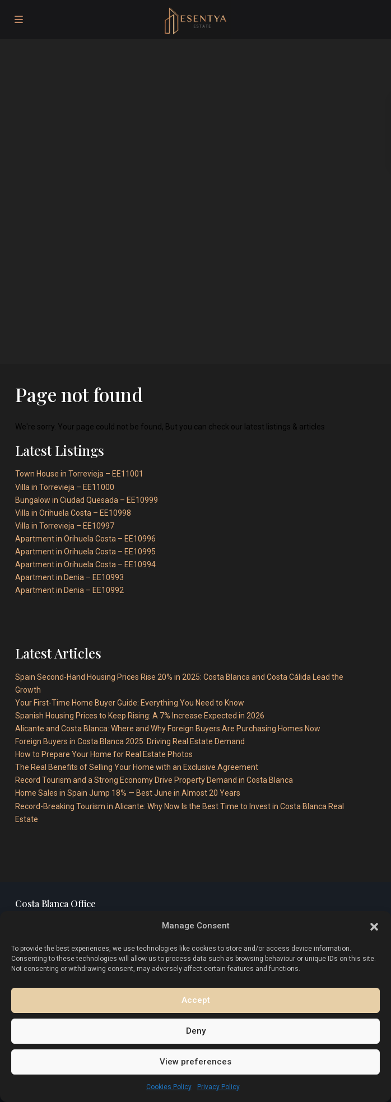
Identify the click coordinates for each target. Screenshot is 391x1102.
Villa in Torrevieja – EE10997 (64, 525)
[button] (374, 925)
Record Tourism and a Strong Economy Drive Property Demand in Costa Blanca (154, 780)
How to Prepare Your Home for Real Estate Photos (104, 754)
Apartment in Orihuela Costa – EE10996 (85, 538)
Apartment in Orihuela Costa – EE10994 (85, 564)
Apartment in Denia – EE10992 (69, 590)
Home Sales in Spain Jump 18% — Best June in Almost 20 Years (127, 792)
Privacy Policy (218, 1087)
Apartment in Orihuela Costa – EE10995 (85, 551)
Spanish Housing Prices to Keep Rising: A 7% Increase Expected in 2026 (139, 715)
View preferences (195, 1062)
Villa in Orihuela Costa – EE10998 (73, 512)
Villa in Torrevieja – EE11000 (64, 487)
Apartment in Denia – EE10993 (69, 577)
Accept (195, 1000)
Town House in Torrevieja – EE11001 (79, 473)
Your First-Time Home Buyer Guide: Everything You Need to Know (129, 702)
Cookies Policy (169, 1087)
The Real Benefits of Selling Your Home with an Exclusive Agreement (136, 767)
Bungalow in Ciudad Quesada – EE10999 (86, 500)
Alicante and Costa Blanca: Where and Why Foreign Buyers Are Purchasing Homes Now (167, 728)
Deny (196, 1031)
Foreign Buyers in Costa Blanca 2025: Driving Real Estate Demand (130, 741)
